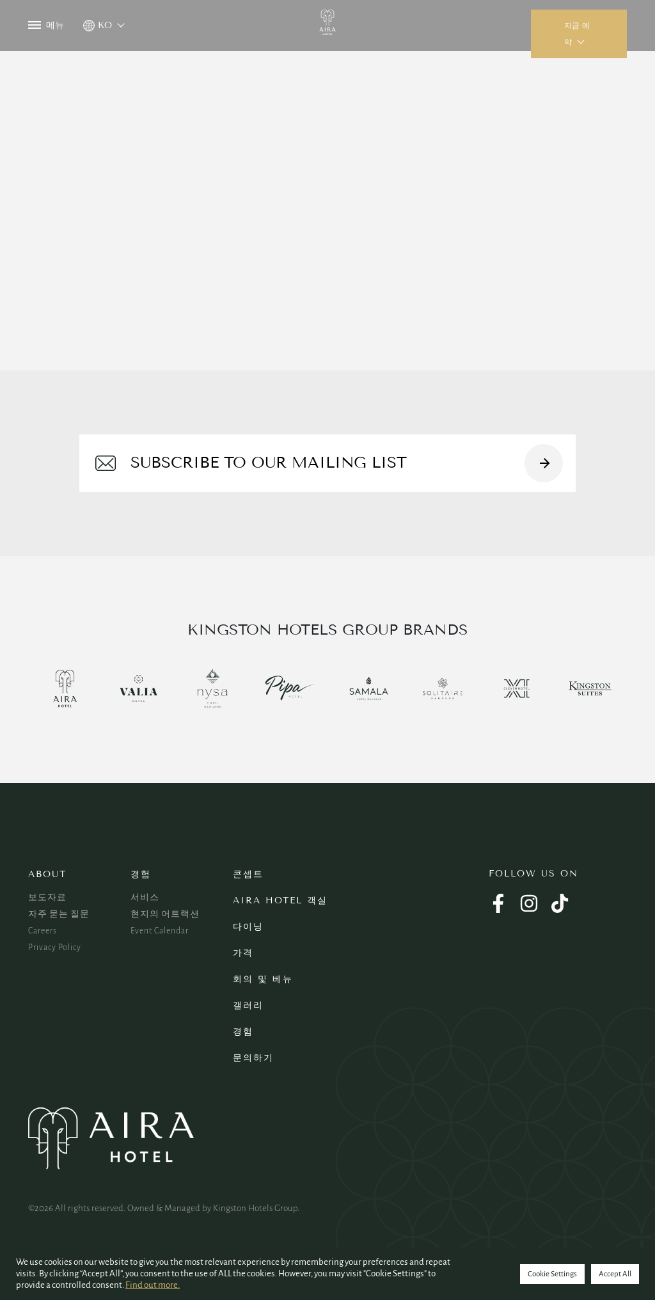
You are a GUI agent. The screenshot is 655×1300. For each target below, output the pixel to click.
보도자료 (47, 897)
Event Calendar (159, 930)
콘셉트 (248, 874)
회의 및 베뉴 (263, 979)
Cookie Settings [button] (552, 1274)
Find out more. (152, 1285)
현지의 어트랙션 (165, 914)
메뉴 (46, 25)
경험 (140, 874)
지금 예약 (577, 34)
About (47, 874)
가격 (243, 952)
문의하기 (253, 1057)
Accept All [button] (615, 1274)
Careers (42, 930)
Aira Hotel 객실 (280, 900)
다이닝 (248, 926)
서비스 (144, 897)
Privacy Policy (54, 947)
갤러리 (248, 1005)
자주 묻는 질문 (59, 914)
